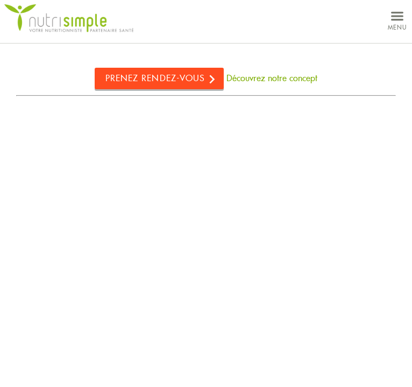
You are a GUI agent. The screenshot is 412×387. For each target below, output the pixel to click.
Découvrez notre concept (271, 78)
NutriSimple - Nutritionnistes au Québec (68, 18)
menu (397, 19)
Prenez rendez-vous (155, 78)
